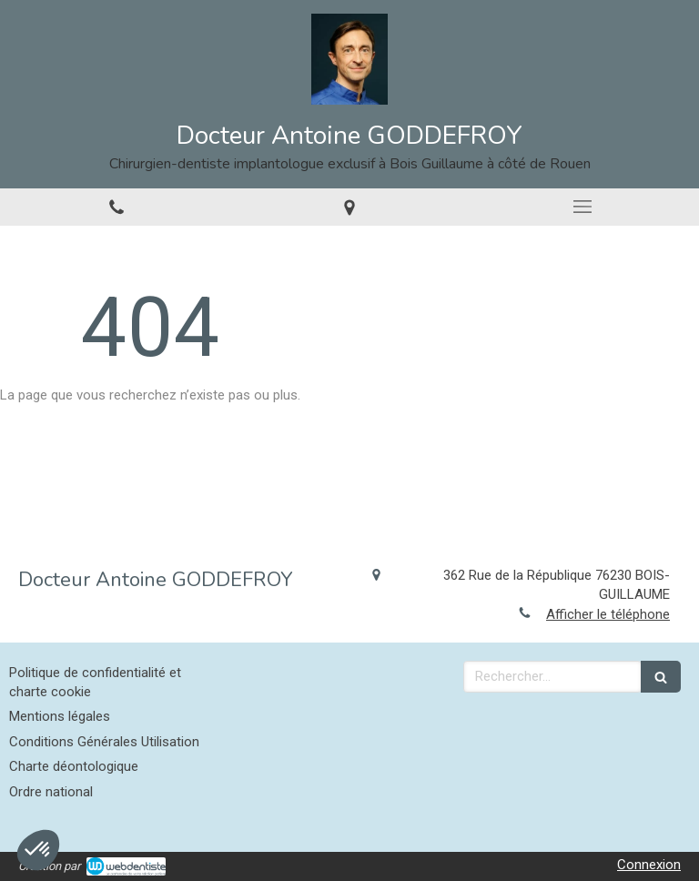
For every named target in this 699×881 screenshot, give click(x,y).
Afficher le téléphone (608, 614)
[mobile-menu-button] (582, 206)
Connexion (649, 864)
